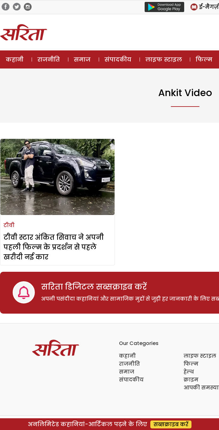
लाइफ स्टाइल (163, 59)
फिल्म (204, 59)
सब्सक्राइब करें (170, 424)
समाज (82, 59)
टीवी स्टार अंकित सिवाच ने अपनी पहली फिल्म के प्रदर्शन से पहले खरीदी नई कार (53, 247)
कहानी (14, 59)
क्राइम (191, 379)
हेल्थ (189, 371)
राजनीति (48, 59)
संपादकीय (117, 59)
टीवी (9, 225)
